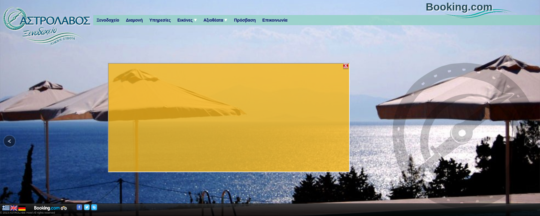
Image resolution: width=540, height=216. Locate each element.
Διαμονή (134, 20)
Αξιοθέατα (216, 20)
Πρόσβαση (245, 20)
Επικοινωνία (275, 20)
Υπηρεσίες (160, 20)
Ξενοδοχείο (108, 20)
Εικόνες (187, 20)
